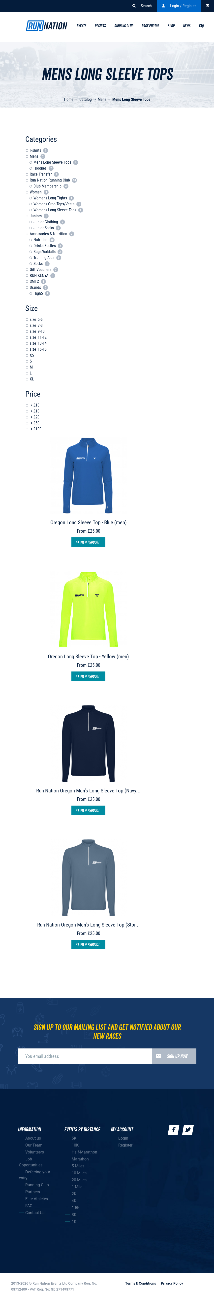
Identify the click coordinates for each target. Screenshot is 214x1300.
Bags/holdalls (47, 251)
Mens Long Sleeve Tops (131, 99)
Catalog (85, 99)
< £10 (34, 405)
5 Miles (78, 1166)
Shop (171, 26)
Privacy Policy (172, 1283)
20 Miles (79, 1180)
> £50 (34, 423)
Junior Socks (47, 227)
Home (68, 99)
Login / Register (179, 6)
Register (125, 1145)
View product (87, 542)
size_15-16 (38, 349)
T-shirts (39, 150)
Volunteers (34, 1152)
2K (74, 1193)
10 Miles (79, 1173)
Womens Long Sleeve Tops (58, 210)
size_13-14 (38, 343)
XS (32, 355)
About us (33, 1138)
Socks (41, 263)
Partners (32, 1191)
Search (142, 6)
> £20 (34, 417)
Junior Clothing (49, 222)
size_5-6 (36, 319)
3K (74, 1214)
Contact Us (34, 1212)
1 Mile (77, 1187)
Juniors (39, 216)
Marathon (80, 1159)
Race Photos (150, 26)
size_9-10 (37, 331)
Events (81, 26)
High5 (41, 293)
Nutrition (44, 239)
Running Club (123, 26)
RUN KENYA (42, 275)
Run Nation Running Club (53, 180)
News (186, 26)
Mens (102, 99)
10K (75, 1145)
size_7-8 (36, 325)
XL (32, 379)
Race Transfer (44, 174)
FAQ (28, 1205)
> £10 (34, 411)
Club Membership (50, 186)
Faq (201, 26)
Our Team (33, 1145)
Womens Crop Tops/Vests (57, 204)
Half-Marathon (84, 1152)
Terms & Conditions (140, 1283)
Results (100, 26)
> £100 (35, 429)
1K (74, 1221)
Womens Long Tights (53, 198)
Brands (39, 287)
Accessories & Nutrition (52, 233)
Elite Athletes (36, 1198)
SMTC (38, 281)
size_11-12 (38, 337)
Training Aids (47, 257)
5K (74, 1138)
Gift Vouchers (44, 269)
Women (39, 192)
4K (74, 1200)
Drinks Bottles (48, 245)
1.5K (76, 1207)
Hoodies (43, 168)
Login (123, 1138)
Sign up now (169, 1056)
